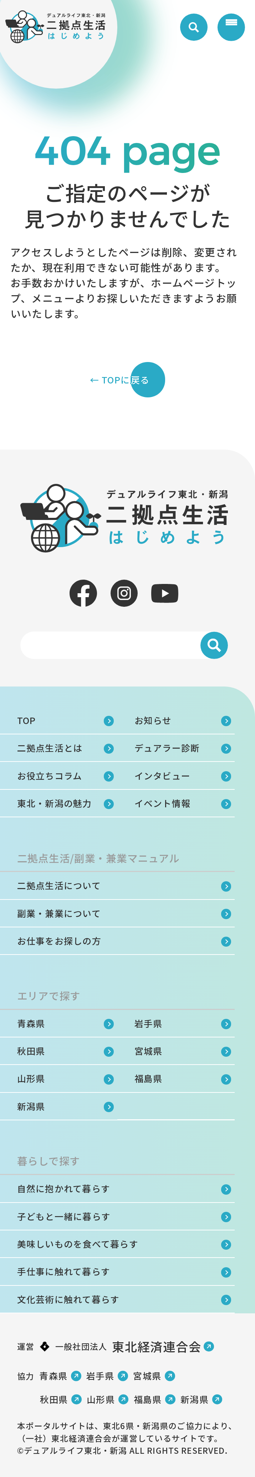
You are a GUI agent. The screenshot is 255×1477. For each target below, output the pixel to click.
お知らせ (153, 720)
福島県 (148, 1078)
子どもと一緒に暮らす (64, 1216)
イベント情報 (162, 803)
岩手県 (148, 1023)
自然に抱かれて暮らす (63, 1188)
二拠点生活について (59, 885)
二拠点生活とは (50, 747)
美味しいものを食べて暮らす (77, 1243)
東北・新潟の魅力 (54, 803)
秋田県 (31, 1050)
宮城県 (148, 1050)
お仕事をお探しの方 (59, 940)
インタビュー (162, 775)
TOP (26, 720)
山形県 (31, 1078)
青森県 (31, 1023)
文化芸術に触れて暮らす (68, 1299)
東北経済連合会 (156, 1346)
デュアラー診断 (167, 747)
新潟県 (31, 1106)
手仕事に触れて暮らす (63, 1271)
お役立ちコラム (49, 775)
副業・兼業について (59, 913)
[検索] (214, 645)
